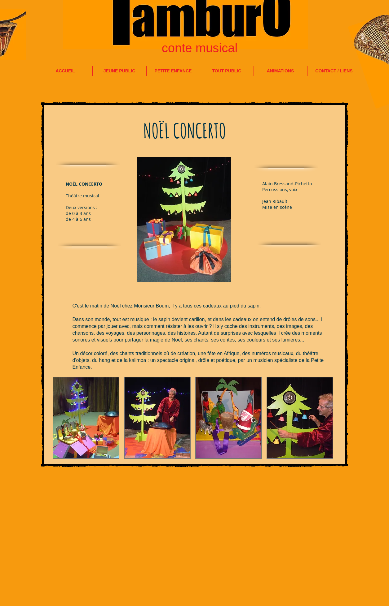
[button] (86, 418)
